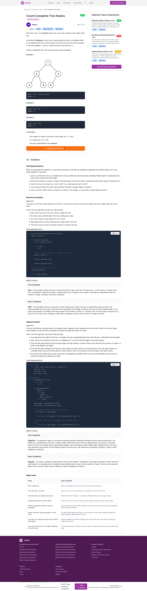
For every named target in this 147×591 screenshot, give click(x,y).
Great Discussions (24, 560)
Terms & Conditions (61, 563)
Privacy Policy (59, 560)
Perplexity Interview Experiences (64, 543)
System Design (95, 543)
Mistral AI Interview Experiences (64, 548)
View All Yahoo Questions (106, 67)
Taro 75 (22, 538)
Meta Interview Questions (26, 543)
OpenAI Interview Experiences (64, 538)
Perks (21, 563)
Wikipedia (38, 38)
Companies (32, 9)
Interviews (66, 3)
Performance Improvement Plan (100, 541)
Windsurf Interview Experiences (64, 546)
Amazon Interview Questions (27, 546)
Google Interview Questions (27, 541)
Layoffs (94, 538)
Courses (52, 3)
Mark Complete (80, 586)
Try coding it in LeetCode (56, 146)
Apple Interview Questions (27, 548)
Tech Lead (94, 548)
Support (58, 565)
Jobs (59, 3)
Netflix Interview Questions (27, 551)
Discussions (76, 3)
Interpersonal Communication (99, 546)
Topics (21, 565)
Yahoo (38, 9)
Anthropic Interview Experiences (64, 541)
